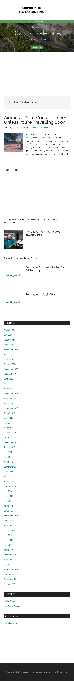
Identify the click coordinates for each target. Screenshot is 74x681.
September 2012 (11, 559)
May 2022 (8, 384)
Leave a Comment (40, 128)
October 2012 (10, 555)
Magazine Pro (27, 672)
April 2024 (8, 345)
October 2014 (10, 486)
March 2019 (9, 428)
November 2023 (11, 349)
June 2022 (8, 379)
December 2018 (11, 442)
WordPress (57, 672)
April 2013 (8, 550)
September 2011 (11, 579)
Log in (66, 672)
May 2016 (8, 476)
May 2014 (8, 501)
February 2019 (10, 432)
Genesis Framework (44, 672)
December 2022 (11, 369)
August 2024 (9, 340)
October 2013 (10, 520)
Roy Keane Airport (12, 606)
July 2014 (8, 491)
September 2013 (11, 525)
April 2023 (8, 359)
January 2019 (10, 437)
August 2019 (9, 413)
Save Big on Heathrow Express (22, 258)
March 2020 (9, 403)
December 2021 (11, 393)
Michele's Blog (10, 623)
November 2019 (11, 408)
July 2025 (8, 335)
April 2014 (8, 506)
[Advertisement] (37, 72)
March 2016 (9, 481)
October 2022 (10, 374)
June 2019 (8, 418)
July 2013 (8, 535)
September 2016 (11, 467)
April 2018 (8, 462)
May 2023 (8, 354)
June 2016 (8, 472)
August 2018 (9, 447)
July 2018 (8, 452)
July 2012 (8, 564)
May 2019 (8, 423)
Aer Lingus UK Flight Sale (40, 294)
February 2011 (10, 584)
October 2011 (10, 574)
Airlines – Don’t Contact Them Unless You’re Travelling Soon (35, 120)
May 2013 (8, 545)
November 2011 (11, 569)
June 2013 (8, 540)
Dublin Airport (10, 601)
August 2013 (9, 530)
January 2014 (10, 511)
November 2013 (11, 516)
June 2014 (8, 496)
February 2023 (10, 364)
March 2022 (9, 388)
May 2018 (8, 457)
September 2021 (11, 398)
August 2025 (9, 330)
